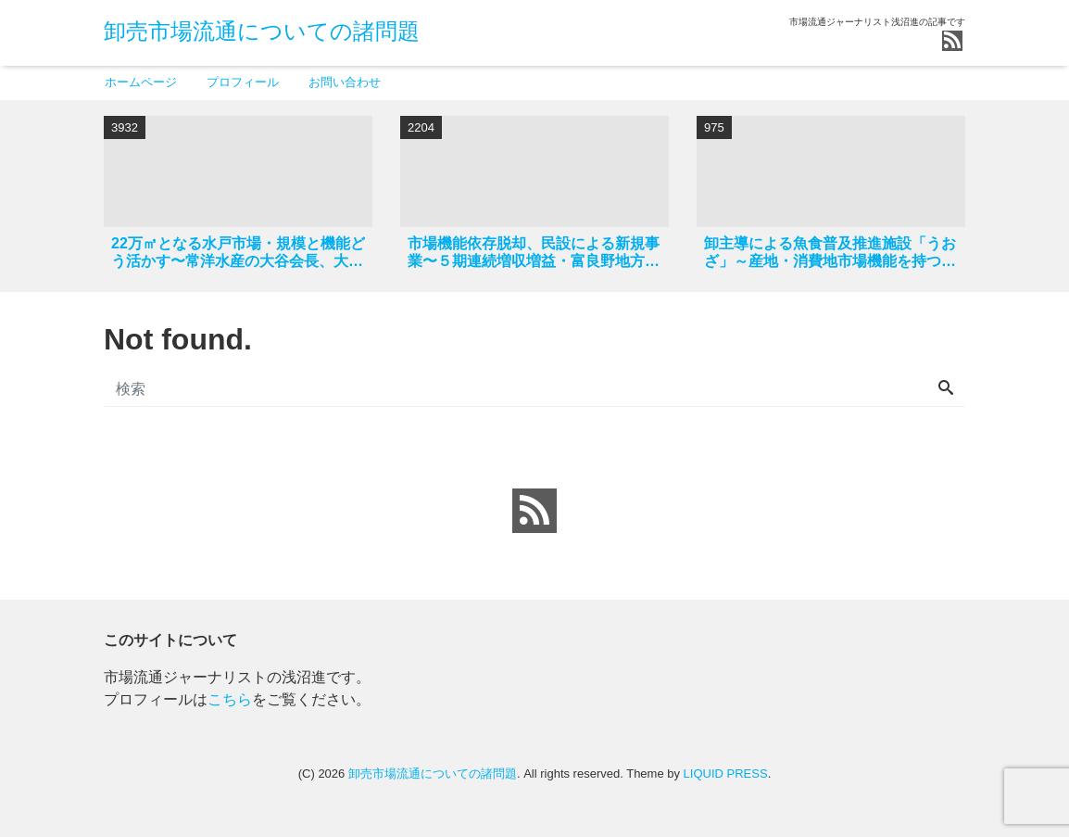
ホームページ (141, 82)
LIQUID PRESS (726, 773)
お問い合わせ (344, 82)
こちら (230, 699)
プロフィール (243, 82)
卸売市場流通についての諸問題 (262, 31)
